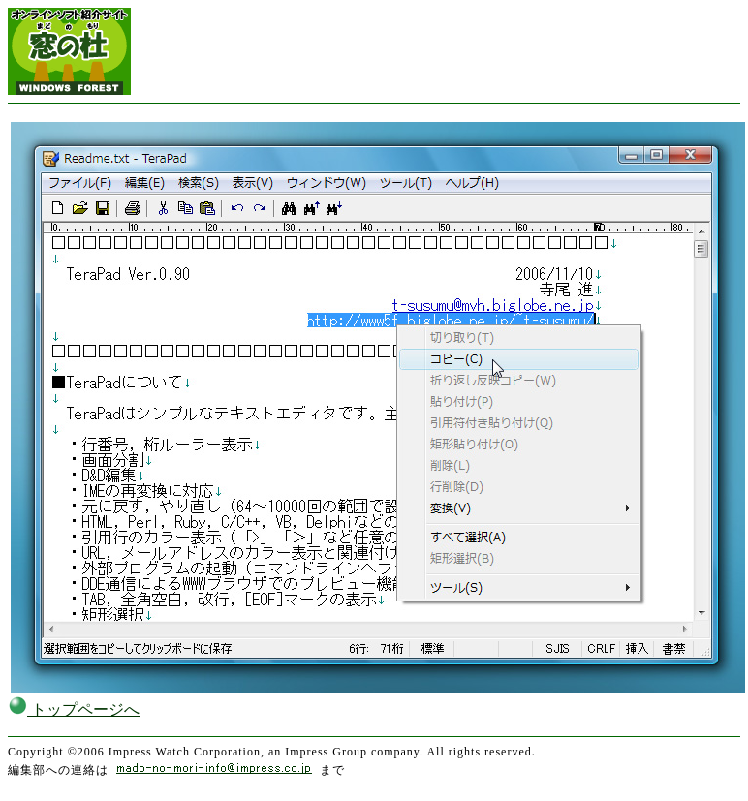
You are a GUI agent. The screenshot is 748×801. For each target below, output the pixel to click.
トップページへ (74, 709)
